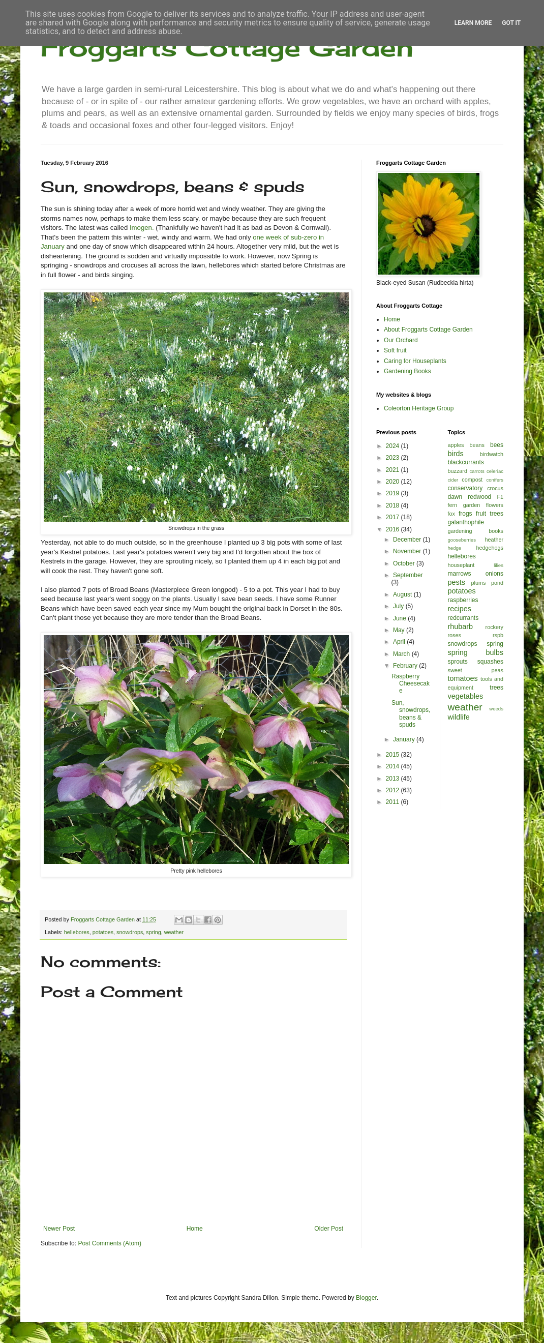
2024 (393, 446)
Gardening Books (407, 371)
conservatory (465, 488)
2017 (393, 517)
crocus (495, 488)
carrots (476, 471)
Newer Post (59, 1228)
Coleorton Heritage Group (419, 408)
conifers (494, 480)
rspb (498, 635)
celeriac (495, 471)
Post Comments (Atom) (109, 1243)
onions (494, 573)
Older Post (328, 1228)
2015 (393, 754)
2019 (393, 493)
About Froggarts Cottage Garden (428, 329)
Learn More (473, 22)
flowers (494, 505)
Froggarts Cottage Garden (227, 47)
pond (497, 583)
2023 (393, 457)
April (400, 641)
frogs (465, 513)
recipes (459, 609)
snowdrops (129, 932)
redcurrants (463, 617)
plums (478, 583)
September (408, 575)
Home (195, 1228)
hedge (455, 548)
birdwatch (491, 454)
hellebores (76, 932)
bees (496, 445)
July (399, 606)
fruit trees (489, 513)
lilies (498, 565)
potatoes (103, 932)
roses (454, 635)
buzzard (457, 471)
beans (476, 445)
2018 (393, 505)
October (404, 563)
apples (456, 445)
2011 (393, 801)
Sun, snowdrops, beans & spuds (410, 713)
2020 (393, 481)
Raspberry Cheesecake (410, 684)
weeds (496, 708)
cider (453, 480)
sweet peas (476, 670)
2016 (393, 529)
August (403, 594)
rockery (494, 627)
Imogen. (142, 227)
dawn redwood (470, 496)
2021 (393, 469)
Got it (511, 22)
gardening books (476, 531)
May (399, 630)
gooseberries (462, 540)
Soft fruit (395, 350)
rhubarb (460, 626)
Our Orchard (401, 340)
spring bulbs (476, 652)
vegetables (465, 696)
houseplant (461, 565)
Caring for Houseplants (415, 361)
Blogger (366, 1297)
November (408, 551)
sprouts (458, 661)
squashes (490, 661)
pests (456, 582)
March (402, 654)
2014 (393, 766)
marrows (459, 573)
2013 (393, 778)
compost (472, 479)
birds (456, 454)
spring (153, 932)
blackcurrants (466, 462)
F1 (500, 497)
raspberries (463, 600)
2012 (393, 790)
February (406, 665)
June (400, 618)
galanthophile (466, 522)
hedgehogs (489, 548)
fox (451, 514)
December (408, 539)
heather (494, 539)
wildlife (459, 717)
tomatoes (463, 678)
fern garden (464, 505)
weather (174, 932)
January (404, 739)
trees (496, 687)
